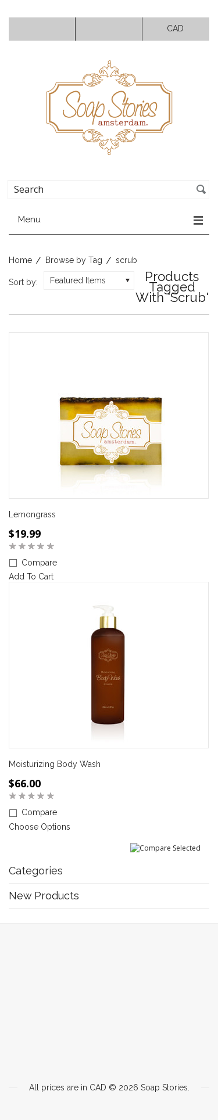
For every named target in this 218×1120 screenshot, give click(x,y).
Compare (39, 562)
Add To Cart (31, 576)
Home (20, 260)
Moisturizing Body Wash (55, 764)
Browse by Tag (73, 260)
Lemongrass (32, 514)
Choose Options (39, 826)
